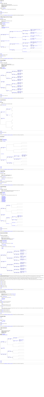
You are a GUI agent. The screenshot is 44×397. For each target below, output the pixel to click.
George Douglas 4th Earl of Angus (5, 27)
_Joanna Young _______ (8, 84)
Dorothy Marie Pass (5, 265)
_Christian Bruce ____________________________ (36, 37)
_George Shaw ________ (20, 93)
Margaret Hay (4, 24)
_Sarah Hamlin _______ (14, 79)
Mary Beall (3, 211)
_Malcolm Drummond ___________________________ (36, 51)
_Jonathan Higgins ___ (20, 100)
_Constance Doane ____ (20, 94)
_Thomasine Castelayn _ (16, 369)
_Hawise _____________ (8, 125)
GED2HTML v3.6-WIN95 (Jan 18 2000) (8, 107)
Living (2, 271)
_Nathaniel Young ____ (20, 89)
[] (1, 12)
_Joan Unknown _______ (21, 369)
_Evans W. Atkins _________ (23, 295)
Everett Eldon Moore (4, 153)
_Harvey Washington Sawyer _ (10, 173)
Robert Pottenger (3, 217)
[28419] (1, 206)
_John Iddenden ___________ (4, 370)
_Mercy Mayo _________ (8, 99)
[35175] (10, 325)
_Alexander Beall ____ (20, 236)
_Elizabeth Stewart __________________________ (36, 30)
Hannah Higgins (3, 88)
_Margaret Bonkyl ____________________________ (36, 41)
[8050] (1, 110)
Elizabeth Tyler (4, 212)
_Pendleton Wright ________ (23, 291)
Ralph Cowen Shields (4, 263)
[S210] (2, 59)
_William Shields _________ (23, 273)
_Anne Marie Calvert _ (14, 241)
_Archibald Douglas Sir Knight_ (26, 30)
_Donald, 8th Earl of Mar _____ (26, 37)
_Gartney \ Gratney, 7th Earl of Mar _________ (36, 36)
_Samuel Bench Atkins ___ (17, 296)
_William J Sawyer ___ (24, 171)
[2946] (1, 18)
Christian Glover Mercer (4, 362)
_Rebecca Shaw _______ (14, 94)
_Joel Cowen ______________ (23, 280)
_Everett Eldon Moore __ (3, 162)
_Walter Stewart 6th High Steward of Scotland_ (36, 44)
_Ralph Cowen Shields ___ (4, 279)
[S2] (2, 314)
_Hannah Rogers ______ (20, 101)
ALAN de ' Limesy (4, 114)
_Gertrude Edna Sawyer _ (3, 177)
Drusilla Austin (3, 197)
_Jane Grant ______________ (23, 274)
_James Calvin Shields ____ (10, 275)
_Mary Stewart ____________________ (5, 50)
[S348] (2, 330)
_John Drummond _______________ (26, 52)
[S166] (2, 146)
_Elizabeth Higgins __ (14, 101)
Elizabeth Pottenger (4, 218)
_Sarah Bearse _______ (20, 79)
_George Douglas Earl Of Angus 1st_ (5, 35)
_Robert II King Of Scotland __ (26, 45)
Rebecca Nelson (3, 349)
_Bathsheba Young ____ (3, 95)
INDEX (1, 11)
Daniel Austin (4, 195)
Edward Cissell (3, 326)
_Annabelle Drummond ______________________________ (15, 53)
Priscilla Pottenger (4, 216)
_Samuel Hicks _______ (20, 85)
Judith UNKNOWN (3, 378)
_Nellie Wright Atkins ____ (10, 297)
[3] (9, 261)
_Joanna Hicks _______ (14, 86)
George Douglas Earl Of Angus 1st (5, 22)
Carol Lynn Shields (4, 267)
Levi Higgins (3, 72)
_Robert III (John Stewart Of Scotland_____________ (15, 46)
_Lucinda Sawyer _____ (24, 172)
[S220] (2, 351)
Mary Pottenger (3, 215)
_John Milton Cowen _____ (17, 281)
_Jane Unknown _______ (14, 248)
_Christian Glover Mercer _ (4, 385)
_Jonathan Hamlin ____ (20, 78)
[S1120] (3, 12)
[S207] (2, 60)
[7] (0, 257)
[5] (12, 262)
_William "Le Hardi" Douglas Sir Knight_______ (36, 29)
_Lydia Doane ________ (20, 86)
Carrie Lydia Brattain (4, 264)
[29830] (1, 66)
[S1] (1, 310)
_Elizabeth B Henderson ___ (23, 281)
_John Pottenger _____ (8, 224)
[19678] (1, 345)
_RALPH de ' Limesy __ (8, 118)
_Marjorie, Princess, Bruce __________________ (36, 45)
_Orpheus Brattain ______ (17, 289)
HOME (1, 13)
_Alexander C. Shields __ (17, 274)
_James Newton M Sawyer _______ (17, 172)
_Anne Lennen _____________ (23, 289)
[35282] (12, 266)
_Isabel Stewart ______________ (26, 41)
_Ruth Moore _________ (8, 246)
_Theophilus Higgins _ (8, 77)
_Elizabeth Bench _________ (23, 296)
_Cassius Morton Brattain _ (10, 290)
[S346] (2, 333)
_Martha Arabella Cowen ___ (10, 282)
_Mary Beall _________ (3, 242)
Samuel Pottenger (3, 235)
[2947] (2, 18)
